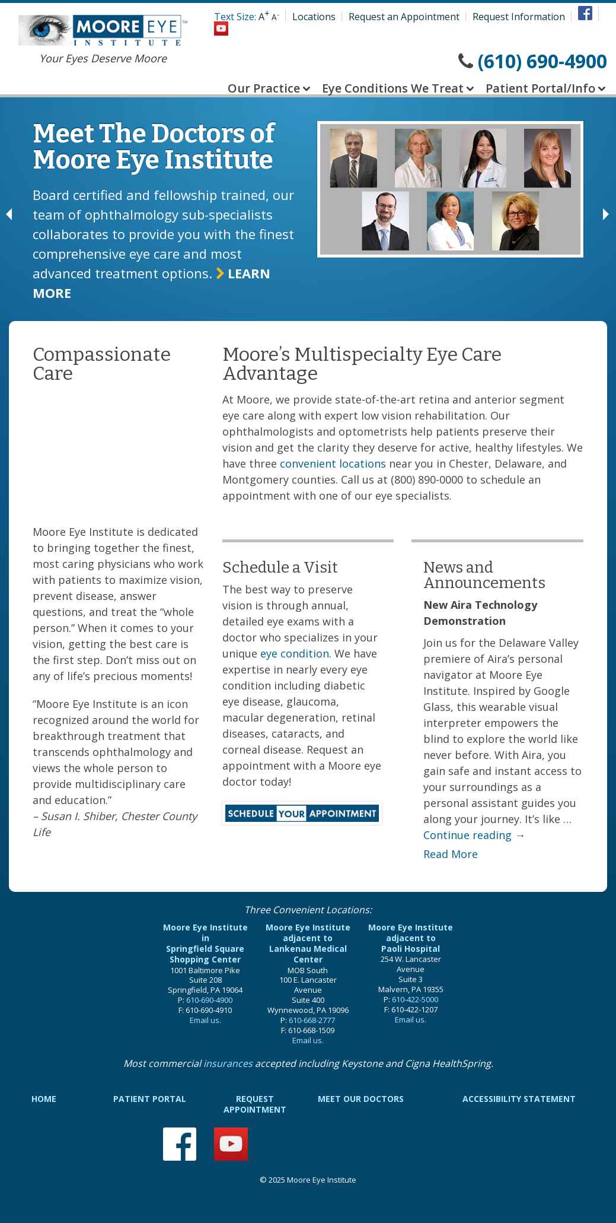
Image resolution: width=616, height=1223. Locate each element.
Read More (450, 854)
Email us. (205, 1020)
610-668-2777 (312, 1020)
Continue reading (474, 835)
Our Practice (264, 88)
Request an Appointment (404, 16)
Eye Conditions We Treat (393, 88)
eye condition (294, 653)
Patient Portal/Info (540, 88)
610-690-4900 (209, 1000)
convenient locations (333, 463)
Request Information (519, 16)
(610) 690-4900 (542, 61)
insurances (228, 1063)
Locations (314, 16)
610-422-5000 (415, 999)
